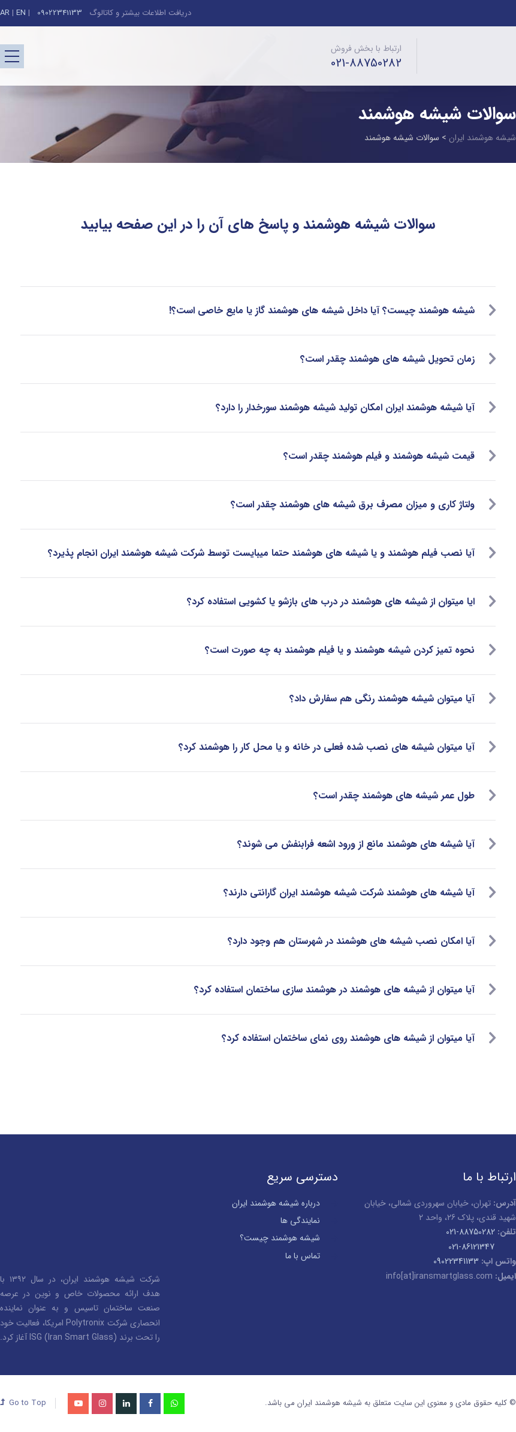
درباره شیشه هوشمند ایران (276, 1203)
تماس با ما (302, 1256)
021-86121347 (471, 1247)
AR (5, 13)
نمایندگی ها (300, 1220)
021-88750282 (366, 63)
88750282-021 (470, 1232)
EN (21, 13)
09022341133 (58, 13)
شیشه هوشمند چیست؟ (280, 1238)
